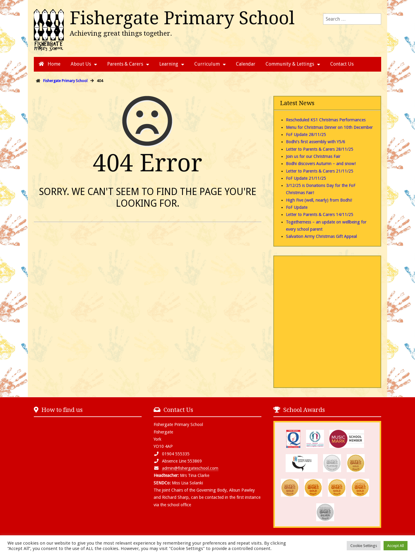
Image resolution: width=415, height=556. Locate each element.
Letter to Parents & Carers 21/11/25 (319, 171)
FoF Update (297, 207)
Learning (168, 64)
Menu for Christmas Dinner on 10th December (329, 127)
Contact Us (342, 64)
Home (49, 64)
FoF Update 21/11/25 (306, 178)
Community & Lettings (290, 64)
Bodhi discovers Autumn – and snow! (321, 163)
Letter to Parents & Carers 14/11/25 (319, 214)
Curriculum (207, 64)
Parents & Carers (125, 64)
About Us (81, 64)
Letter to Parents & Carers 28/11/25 (319, 149)
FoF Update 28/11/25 (306, 134)
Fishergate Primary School (182, 17)
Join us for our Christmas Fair (313, 156)
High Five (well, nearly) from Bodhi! (319, 200)
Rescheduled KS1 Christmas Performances (326, 119)
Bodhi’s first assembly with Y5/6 (315, 141)
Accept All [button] (395, 545)
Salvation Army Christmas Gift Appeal (321, 236)
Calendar (245, 64)
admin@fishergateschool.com (190, 468)
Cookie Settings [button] (363, 545)
